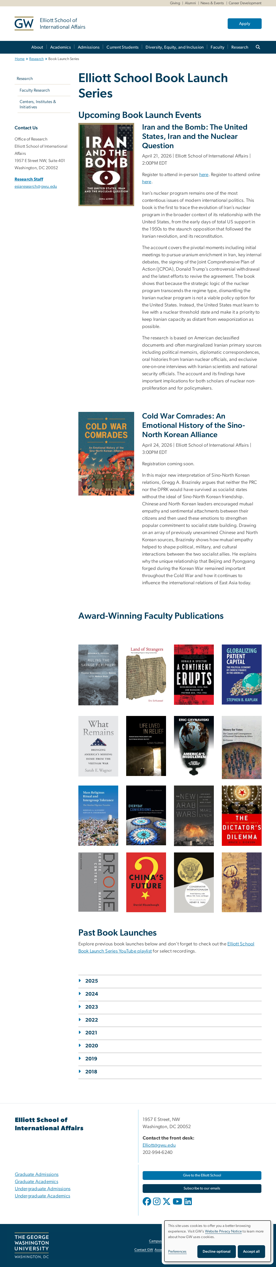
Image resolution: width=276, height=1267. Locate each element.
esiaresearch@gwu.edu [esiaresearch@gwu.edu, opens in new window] (36, 186)
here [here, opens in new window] (204, 174)
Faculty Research (35, 90)
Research (239, 47)
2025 (91, 981)
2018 (91, 1071)
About (37, 47)
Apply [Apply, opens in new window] (244, 24)
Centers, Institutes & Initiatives (38, 104)
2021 (91, 1032)
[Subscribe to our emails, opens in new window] (202, 1188)
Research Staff (29, 179)
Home (20, 59)
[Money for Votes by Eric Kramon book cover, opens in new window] (242, 747)
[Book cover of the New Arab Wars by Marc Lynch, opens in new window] (194, 816)
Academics (60, 47)
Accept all (251, 1251)
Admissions (89, 47)
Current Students (123, 47)
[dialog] (217, 1241)
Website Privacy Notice (223, 1231)
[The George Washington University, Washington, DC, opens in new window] (32, 1245)
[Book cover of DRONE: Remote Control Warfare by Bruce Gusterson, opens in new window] (98, 882)
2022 (91, 1020)
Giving (175, 3)
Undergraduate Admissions (43, 1189)
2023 (91, 1007)
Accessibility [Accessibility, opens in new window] (164, 1250)
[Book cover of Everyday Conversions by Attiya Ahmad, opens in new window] (146, 815)
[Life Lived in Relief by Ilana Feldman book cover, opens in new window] (146, 746)
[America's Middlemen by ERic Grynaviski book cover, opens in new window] (194, 746)
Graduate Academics (36, 1181)
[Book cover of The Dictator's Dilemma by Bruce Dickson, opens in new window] (242, 816)
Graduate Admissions (37, 1174)
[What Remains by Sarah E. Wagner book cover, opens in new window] (98, 746)
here (146, 182)
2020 (91, 1045)
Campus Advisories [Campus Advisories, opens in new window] (163, 1241)
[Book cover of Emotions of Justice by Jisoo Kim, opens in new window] (242, 882)
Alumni (190, 3)
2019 (91, 1058)
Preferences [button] (177, 1251)
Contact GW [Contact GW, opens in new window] (143, 1250)
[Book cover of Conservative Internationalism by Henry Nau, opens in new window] (194, 882)
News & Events (212, 3)
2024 (91, 994)
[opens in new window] (147, 1205)
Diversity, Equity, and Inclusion (175, 47)
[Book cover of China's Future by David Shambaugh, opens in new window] (146, 882)
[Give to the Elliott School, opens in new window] (202, 1175)
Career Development (245, 3)
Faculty (217, 47)
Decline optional (217, 1251)
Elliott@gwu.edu (159, 1145)
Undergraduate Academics (42, 1196)
